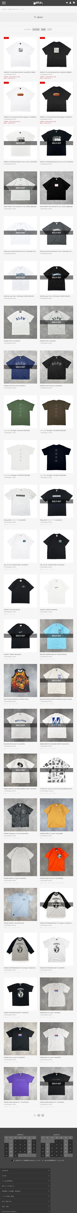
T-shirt (23, 9)
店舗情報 (43, 1201)
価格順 (43, 29)
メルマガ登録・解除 (46, 1181)
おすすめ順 (35, 29)
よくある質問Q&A (7, 1176)
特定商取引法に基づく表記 (48, 1191)
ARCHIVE (5, 1170)
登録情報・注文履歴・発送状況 (11, 1181)
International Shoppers (9, 1191)
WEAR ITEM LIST (13, 9)
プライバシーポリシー (47, 1196)
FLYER (43, 1170)
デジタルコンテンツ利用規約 (10, 1196)
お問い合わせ (6, 1201)
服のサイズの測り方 (46, 1176)
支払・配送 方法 (7, 1186)
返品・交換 (44, 1186)
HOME (4, 9)
